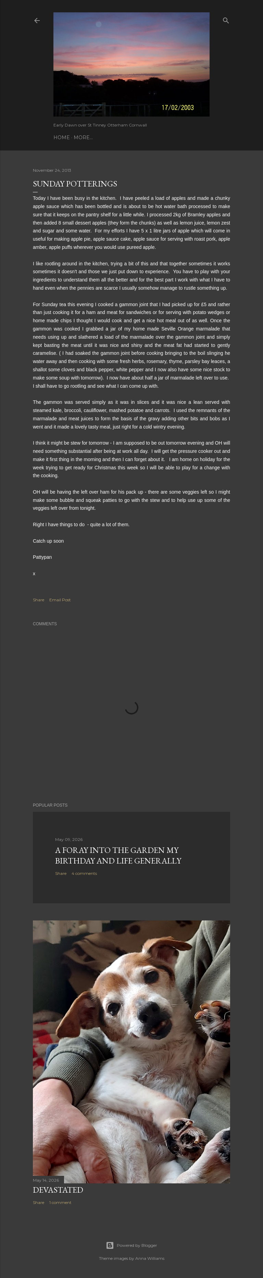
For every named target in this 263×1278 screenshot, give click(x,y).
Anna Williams (149, 1258)
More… (83, 137)
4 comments (84, 873)
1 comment (60, 1202)
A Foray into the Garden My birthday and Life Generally (118, 855)
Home (61, 137)
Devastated (58, 1189)
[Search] (226, 19)
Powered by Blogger (131, 1245)
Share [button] (38, 599)
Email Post (60, 599)
